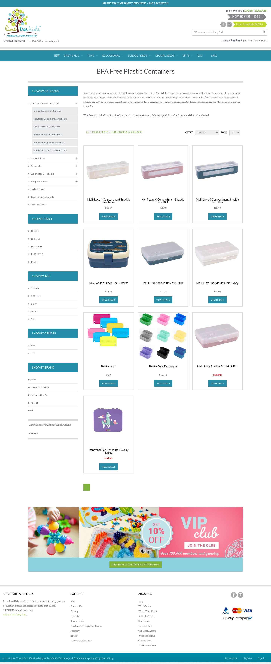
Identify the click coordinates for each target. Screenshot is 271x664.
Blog (140, 601)
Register (247, 658)
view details (108, 216)
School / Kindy (100, 132)
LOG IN (248, 10)
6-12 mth (34, 296)
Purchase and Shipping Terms (86, 625)
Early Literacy (36, 189)
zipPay (74, 635)
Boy (31, 345)
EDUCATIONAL (112, 55)
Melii (30, 410)
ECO (202, 55)
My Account (231, 658)
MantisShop (107, 658)
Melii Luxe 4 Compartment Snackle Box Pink (163, 201)
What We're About (147, 611)
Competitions (145, 640)
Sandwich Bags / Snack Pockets (49, 142)
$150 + (33, 261)
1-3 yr (32, 303)
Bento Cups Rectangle (163, 366)
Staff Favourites (37, 204)
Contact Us (76, 606)
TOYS (92, 55)
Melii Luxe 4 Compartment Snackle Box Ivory (108, 201)
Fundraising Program (81, 640)
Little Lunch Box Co (37, 395)
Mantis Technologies (61, 658)
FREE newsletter (147, 645)
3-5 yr (32, 311)
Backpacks (34, 166)
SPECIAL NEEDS (166, 55)
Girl (31, 353)
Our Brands (144, 621)
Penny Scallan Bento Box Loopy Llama (109, 451)
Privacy (74, 611)
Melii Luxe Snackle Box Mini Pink (217, 366)
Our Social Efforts (147, 630)
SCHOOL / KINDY (139, 55)
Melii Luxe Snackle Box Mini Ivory (217, 283)
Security (75, 616)
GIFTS (188, 55)
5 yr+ (32, 319)
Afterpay (75, 630)
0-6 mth (33, 288)
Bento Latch (108, 366)
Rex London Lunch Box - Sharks (108, 283)
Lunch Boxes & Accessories (127, 132)
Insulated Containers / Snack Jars (50, 118)
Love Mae (33, 402)
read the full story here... (15, 614)
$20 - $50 (34, 238)
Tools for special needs (41, 196)
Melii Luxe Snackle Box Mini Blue (162, 283)
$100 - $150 (35, 254)
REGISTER (261, 10)
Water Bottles (36, 158)
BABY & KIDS (73, 55)
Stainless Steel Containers (47, 126)
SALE (214, 55)
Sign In (261, 658)
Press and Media (146, 635)
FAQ (73, 601)
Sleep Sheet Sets (37, 181)
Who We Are (144, 606)
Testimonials (144, 625)
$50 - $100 (35, 246)
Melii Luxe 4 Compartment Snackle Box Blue (217, 201)
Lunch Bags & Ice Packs (41, 173)
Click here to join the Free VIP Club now (135, 564)
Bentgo (32, 379)
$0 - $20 (33, 231)
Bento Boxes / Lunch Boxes (47, 110)
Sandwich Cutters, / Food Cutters (50, 150)
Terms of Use (77, 621)
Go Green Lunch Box (38, 387)
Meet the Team (146, 616)
